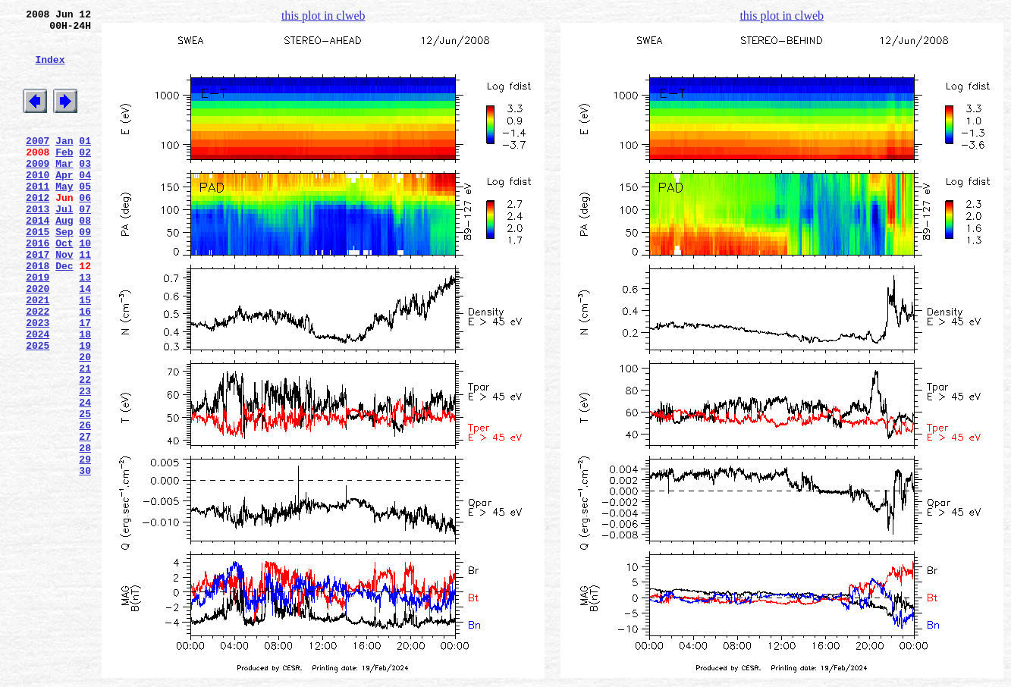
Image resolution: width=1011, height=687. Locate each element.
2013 (37, 245)
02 (85, 177)
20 (85, 422)
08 (85, 258)
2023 (37, 381)
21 (85, 436)
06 (85, 231)
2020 (37, 340)
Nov (64, 299)
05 (85, 217)
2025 (37, 409)
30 (85, 559)
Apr (64, 204)
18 (85, 395)
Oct (64, 286)
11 (85, 299)
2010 (37, 204)
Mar (64, 190)
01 (85, 163)
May (64, 217)
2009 (37, 190)
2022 (37, 368)
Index (49, 70)
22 (85, 449)
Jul (64, 245)
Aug (64, 258)
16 (85, 368)
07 (85, 245)
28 (85, 531)
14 (85, 340)
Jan (64, 163)
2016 (37, 286)
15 (85, 354)
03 (85, 190)
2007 (37, 163)
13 (85, 327)
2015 (37, 272)
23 (85, 463)
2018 (37, 313)
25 (85, 490)
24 (85, 477)
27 (85, 518)
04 (85, 204)
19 (85, 409)
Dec (64, 313)
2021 (37, 354)
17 (85, 381)
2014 (37, 258)
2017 (37, 299)
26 (85, 504)
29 (85, 545)
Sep (64, 272)
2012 (37, 231)
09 (85, 272)
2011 (37, 217)
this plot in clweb (323, 15)
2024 (37, 395)
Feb (64, 177)
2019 (37, 327)
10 (85, 286)
